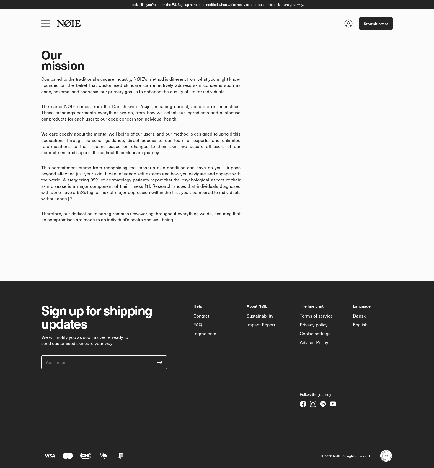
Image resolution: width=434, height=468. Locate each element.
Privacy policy (314, 324)
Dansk (359, 316)
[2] (70, 198)
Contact (201, 316)
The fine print (312, 306)
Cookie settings (315, 333)
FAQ (197, 324)
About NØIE (257, 306)
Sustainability (260, 316)
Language (362, 306)
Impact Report (261, 324)
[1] (147, 186)
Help (197, 306)
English (360, 324)
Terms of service (316, 316)
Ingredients (204, 333)
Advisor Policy (314, 342)
